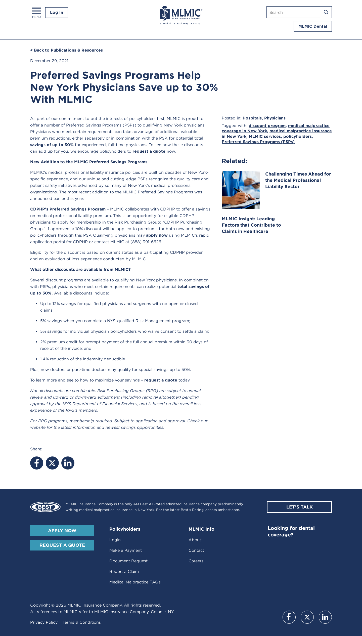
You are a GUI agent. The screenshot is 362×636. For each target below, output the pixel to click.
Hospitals (252, 118)
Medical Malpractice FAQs (135, 582)
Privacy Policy (44, 622)
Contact (196, 550)
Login (115, 539)
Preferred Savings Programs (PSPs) (258, 141)
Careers (196, 561)
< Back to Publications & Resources (66, 50)
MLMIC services (265, 136)
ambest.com (228, 510)
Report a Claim (124, 571)
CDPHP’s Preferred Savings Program (68, 209)
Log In (56, 12)
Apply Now (62, 530)
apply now (157, 235)
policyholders (297, 136)
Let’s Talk (299, 507)
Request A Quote (62, 545)
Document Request (128, 561)
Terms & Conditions (82, 622)
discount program (267, 125)
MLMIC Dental (312, 26)
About (195, 539)
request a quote (148, 151)
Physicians (275, 118)
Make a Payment (125, 550)
